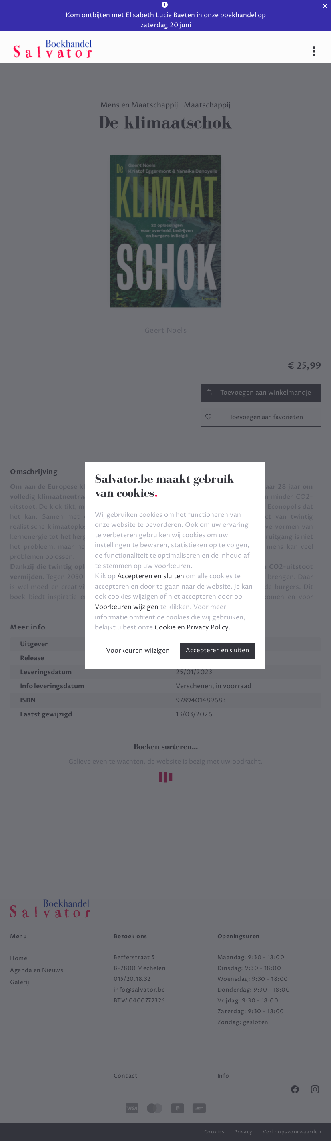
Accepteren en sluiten (217, 650)
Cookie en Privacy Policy (191, 627)
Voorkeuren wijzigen (138, 650)
